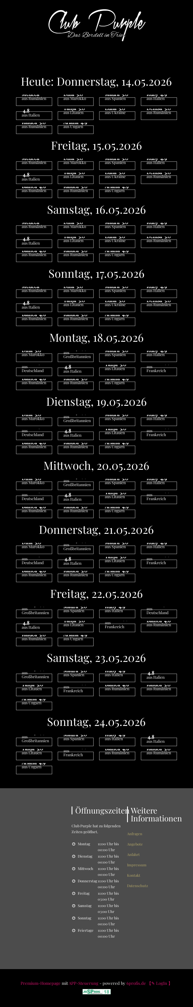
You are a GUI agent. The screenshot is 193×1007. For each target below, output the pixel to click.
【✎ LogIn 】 (159, 983)
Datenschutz (137, 885)
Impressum (137, 864)
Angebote (135, 844)
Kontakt (133, 875)
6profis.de (136, 983)
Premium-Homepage (41, 983)
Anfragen (134, 833)
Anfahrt (133, 854)
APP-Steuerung (83, 983)
